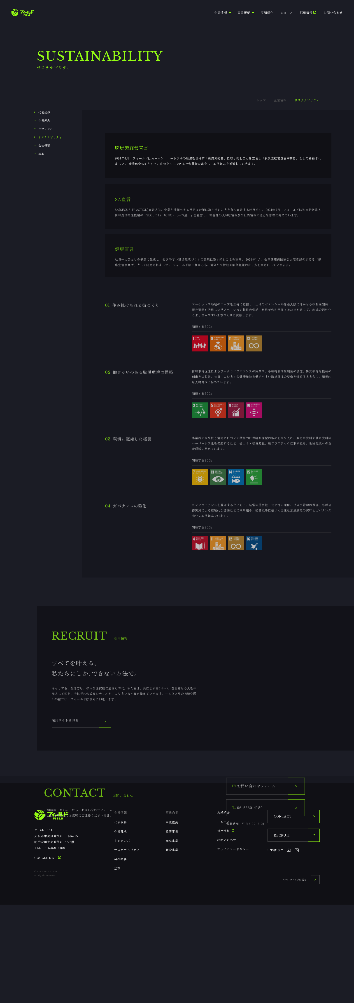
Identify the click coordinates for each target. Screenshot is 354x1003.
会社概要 (41, 145)
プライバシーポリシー (233, 948)
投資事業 (172, 930)
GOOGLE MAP (47, 956)
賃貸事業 (172, 948)
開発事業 (172, 939)
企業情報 (120, 911)
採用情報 (308, 12)
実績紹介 (267, 12)
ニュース (286, 12)
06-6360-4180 (54, 946)
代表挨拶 (41, 112)
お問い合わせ (333, 12)
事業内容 (172, 911)
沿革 (38, 154)
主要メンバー (43, 129)
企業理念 (41, 121)
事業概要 (172, 921)
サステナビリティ (46, 137)
